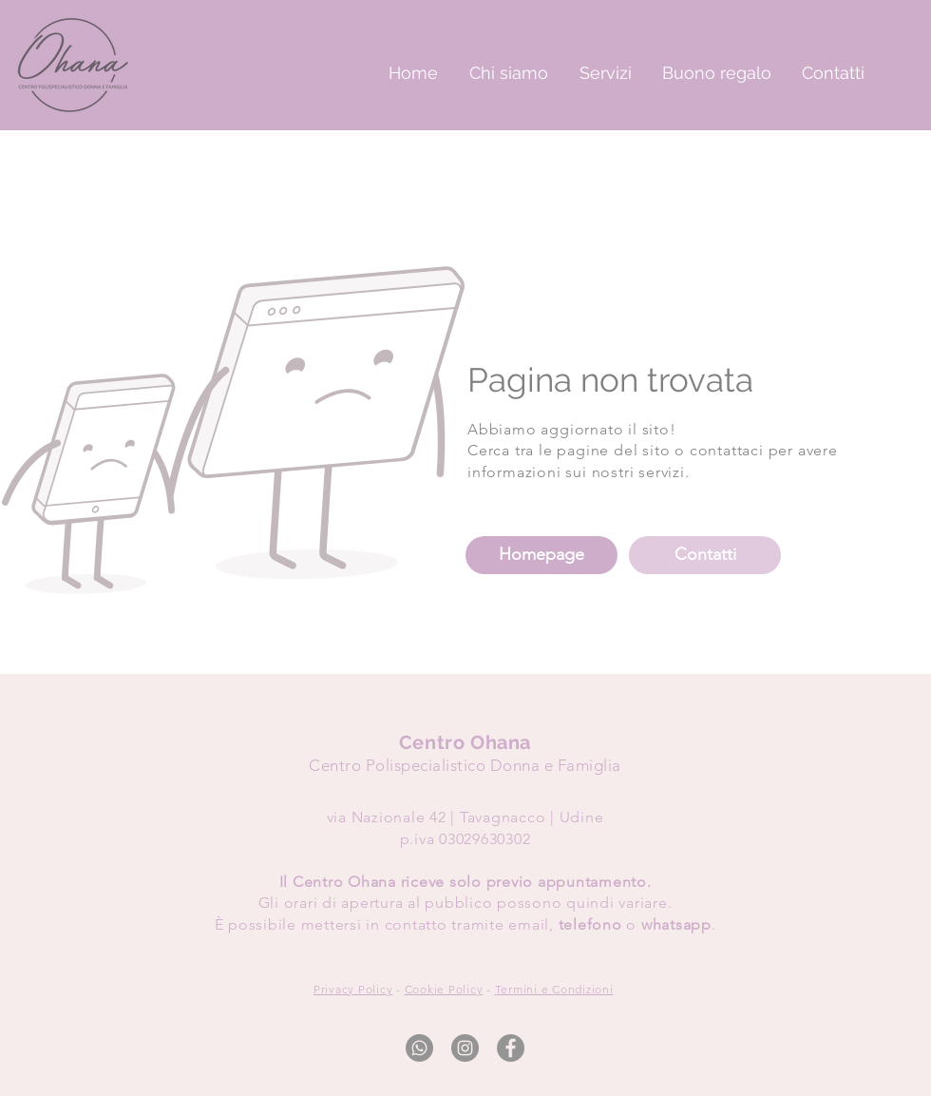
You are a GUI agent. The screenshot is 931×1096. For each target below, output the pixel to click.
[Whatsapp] (419, 1048)
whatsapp (676, 924)
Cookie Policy (444, 989)
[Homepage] (542, 555)
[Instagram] (465, 1048)
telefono (590, 924)
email (528, 924)
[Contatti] (705, 555)
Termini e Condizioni (554, 989)
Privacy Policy (353, 989)
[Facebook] (510, 1048)
